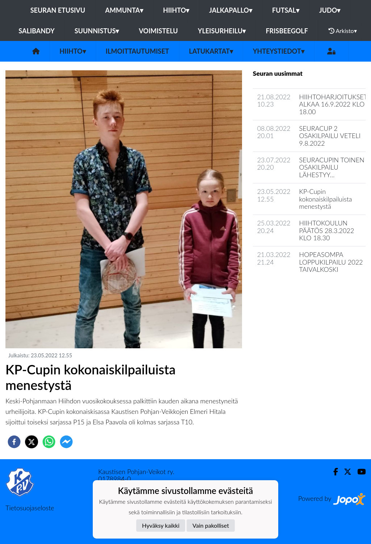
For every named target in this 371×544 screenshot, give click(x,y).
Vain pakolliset (210, 525)
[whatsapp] (48, 441)
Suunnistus (97, 31)
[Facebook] (333, 472)
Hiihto (176, 10)
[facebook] (14, 441)
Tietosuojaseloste (29, 508)
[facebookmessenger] (66, 441)
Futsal (285, 10)
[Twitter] (344, 472)
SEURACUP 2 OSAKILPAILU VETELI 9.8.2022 (330, 135)
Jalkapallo (230, 10)
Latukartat (211, 51)
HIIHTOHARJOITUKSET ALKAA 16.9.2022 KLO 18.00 (333, 104)
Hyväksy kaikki (160, 525)
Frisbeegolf (287, 31)
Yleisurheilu (222, 31)
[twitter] (31, 441)
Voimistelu (158, 31)
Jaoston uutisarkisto (285, 290)
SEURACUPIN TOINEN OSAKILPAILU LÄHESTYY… (331, 167)
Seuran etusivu (58, 10)
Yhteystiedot (278, 51)
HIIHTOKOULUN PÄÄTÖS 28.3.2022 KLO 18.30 (326, 230)
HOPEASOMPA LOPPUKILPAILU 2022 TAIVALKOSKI (331, 261)
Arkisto (343, 30)
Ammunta (124, 10)
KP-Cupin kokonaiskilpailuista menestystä (325, 198)
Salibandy (36, 31)
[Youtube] (358, 472)
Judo (329, 10)
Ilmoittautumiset (137, 51)
